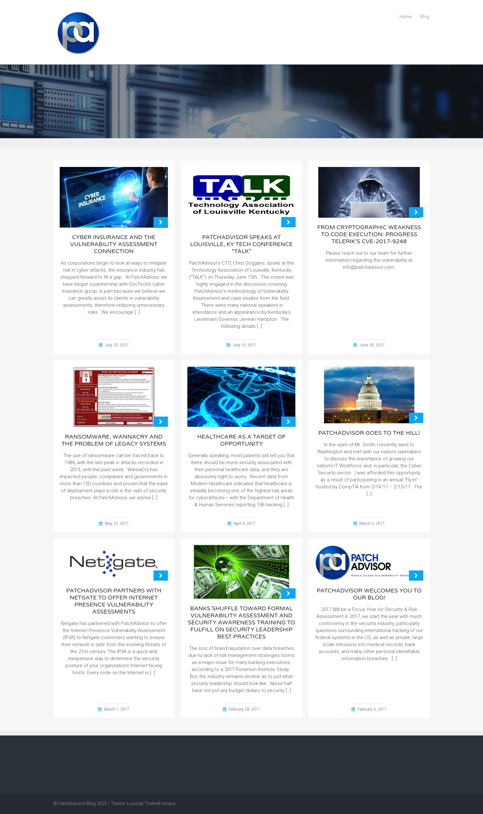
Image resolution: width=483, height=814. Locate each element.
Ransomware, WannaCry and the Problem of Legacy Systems (114, 440)
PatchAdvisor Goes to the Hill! (369, 432)
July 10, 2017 (244, 345)
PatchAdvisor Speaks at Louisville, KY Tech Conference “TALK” (241, 244)
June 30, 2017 (372, 345)
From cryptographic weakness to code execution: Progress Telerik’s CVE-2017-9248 (369, 234)
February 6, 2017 (372, 709)
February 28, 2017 (244, 709)
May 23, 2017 (117, 523)
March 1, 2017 (116, 709)
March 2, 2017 (372, 523)
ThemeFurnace (160, 803)
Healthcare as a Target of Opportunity (241, 440)
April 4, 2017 (244, 523)
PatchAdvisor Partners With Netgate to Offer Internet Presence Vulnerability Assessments (114, 601)
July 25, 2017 (117, 345)
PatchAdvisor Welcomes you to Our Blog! (369, 594)
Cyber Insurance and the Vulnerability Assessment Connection (113, 244)
